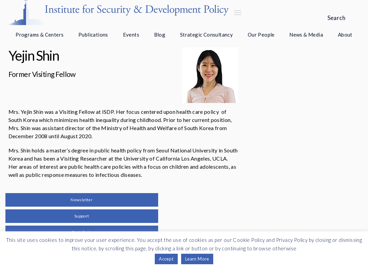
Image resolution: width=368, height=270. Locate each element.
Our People (261, 35)
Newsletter (82, 199)
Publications (93, 35)
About (345, 35)
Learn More (197, 259)
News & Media (306, 35)
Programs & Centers (40, 35)
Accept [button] (166, 259)
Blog (160, 35)
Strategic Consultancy (206, 35)
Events (131, 35)
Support (81, 216)
